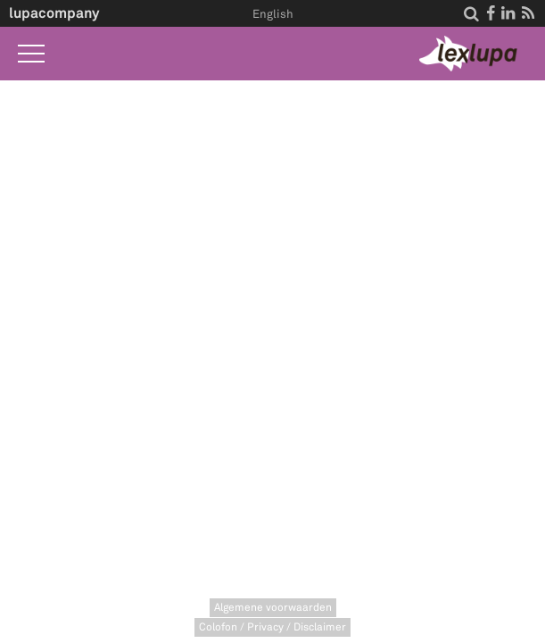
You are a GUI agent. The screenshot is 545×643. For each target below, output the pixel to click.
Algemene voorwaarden (273, 607)
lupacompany (54, 13)
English (272, 14)
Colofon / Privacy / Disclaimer (272, 627)
